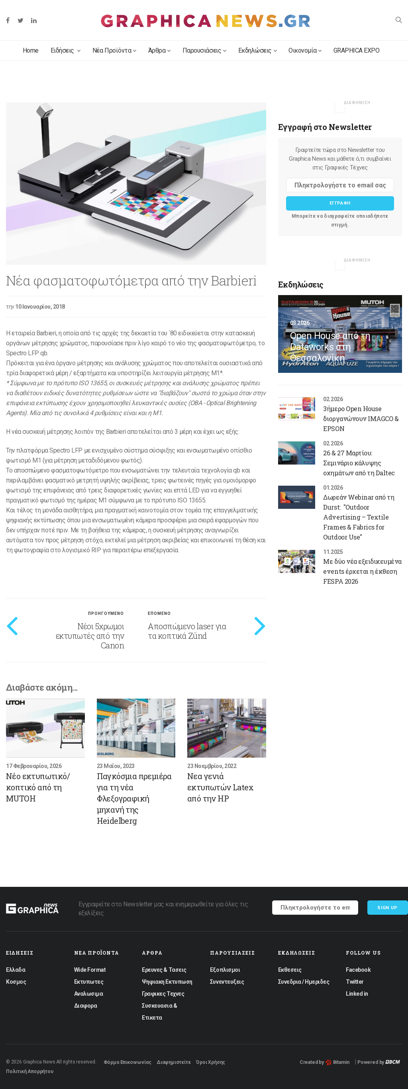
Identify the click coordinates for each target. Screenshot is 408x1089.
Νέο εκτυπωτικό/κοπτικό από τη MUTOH (38, 787)
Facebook (358, 970)
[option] (136, 183)
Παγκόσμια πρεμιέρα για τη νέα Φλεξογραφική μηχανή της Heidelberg (134, 798)
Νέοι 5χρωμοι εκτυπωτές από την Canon (90, 635)
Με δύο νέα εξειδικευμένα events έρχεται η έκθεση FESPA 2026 (362, 571)
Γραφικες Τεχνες (163, 994)
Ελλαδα (15, 970)
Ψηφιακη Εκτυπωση (167, 982)
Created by (324, 1062)
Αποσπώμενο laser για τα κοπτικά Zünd (187, 631)
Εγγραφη (340, 203)
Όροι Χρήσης (210, 1062)
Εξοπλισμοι (225, 970)
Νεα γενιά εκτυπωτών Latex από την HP (220, 787)
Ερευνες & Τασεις (164, 970)
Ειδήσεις (65, 50)
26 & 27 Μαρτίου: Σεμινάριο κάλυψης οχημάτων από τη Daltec (358, 463)
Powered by (378, 1062)
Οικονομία (304, 50)
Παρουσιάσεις (204, 50)
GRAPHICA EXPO (356, 50)
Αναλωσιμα (88, 994)
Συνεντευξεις (227, 982)
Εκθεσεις (290, 970)
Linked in (357, 994)
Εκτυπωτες (89, 982)
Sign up (387, 907)
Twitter (355, 982)
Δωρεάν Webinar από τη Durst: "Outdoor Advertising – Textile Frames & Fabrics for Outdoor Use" (358, 517)
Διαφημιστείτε (174, 1062)
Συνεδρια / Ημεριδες (304, 982)
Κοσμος (16, 982)
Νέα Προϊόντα (114, 50)
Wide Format (90, 970)
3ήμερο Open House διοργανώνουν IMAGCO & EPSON (360, 418)
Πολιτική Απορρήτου (29, 1071)
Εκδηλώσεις (257, 50)
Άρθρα (159, 50)
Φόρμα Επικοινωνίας (127, 1062)
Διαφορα (85, 1005)
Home (31, 50)
